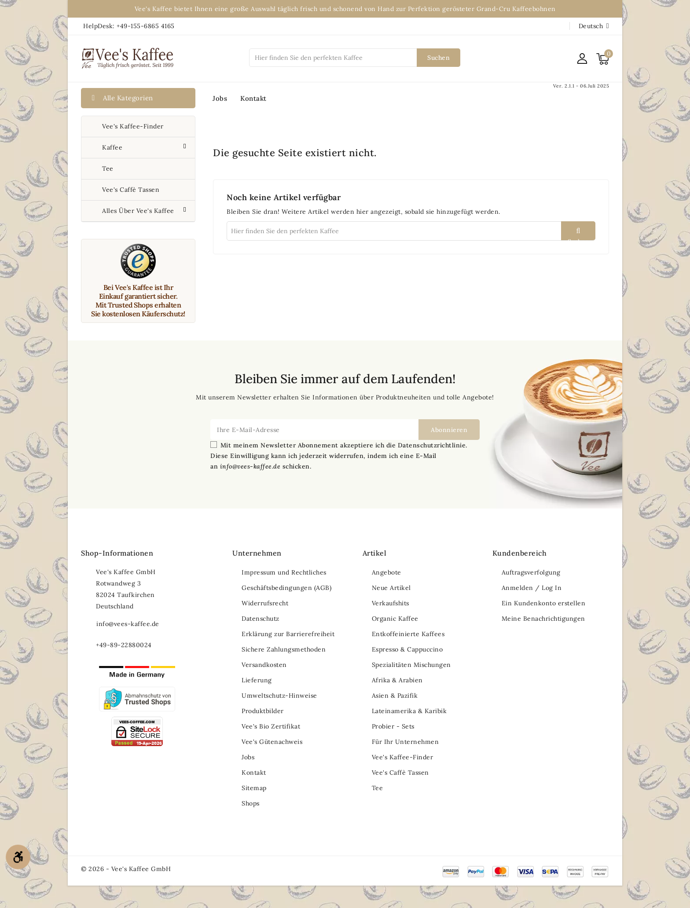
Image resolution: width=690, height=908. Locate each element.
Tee (108, 168)
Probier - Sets (393, 726)
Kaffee (113, 147)
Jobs (220, 98)
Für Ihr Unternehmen (405, 742)
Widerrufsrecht (265, 603)
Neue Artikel (391, 588)
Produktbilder (263, 711)
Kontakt (253, 98)
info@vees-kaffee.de (127, 624)
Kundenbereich (519, 553)
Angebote (386, 572)
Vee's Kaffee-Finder (133, 126)
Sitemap (254, 788)
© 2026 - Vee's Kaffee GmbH (126, 869)
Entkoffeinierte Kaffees (408, 634)
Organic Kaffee (395, 618)
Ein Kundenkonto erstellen (544, 603)
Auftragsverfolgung (531, 572)
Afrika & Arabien (397, 680)
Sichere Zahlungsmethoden (284, 649)
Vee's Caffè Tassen (130, 190)
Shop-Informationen (117, 553)
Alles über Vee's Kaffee (139, 211)
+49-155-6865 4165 (146, 26)
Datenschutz (260, 618)
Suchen (438, 58)
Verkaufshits (390, 603)
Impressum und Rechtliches (284, 572)
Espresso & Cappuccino (407, 649)
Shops (251, 803)
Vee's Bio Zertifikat (271, 726)
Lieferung (257, 680)
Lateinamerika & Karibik (409, 711)
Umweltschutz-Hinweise (279, 695)
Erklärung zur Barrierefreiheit (288, 634)
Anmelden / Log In (532, 588)
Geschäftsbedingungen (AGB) (286, 588)
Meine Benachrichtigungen (543, 618)
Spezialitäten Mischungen (411, 665)
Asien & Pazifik (395, 695)
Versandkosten (264, 665)
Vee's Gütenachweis (272, 742)
